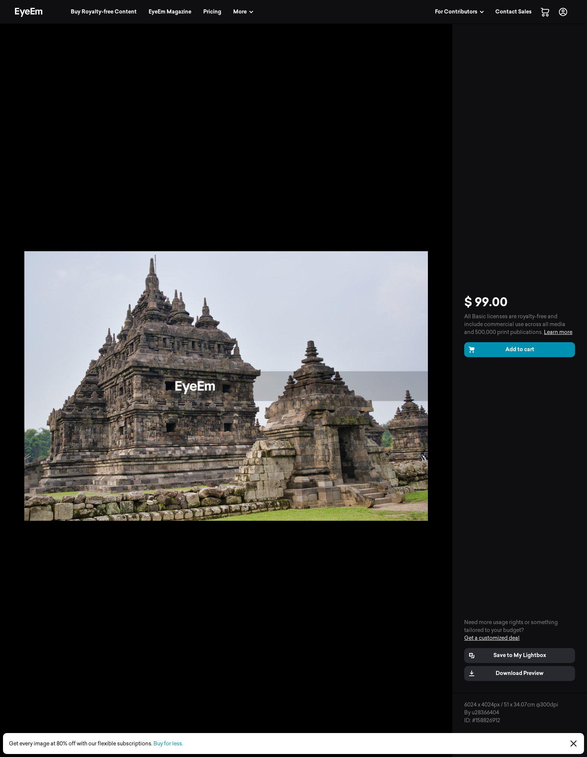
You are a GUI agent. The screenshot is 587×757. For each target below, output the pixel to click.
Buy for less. (168, 744)
